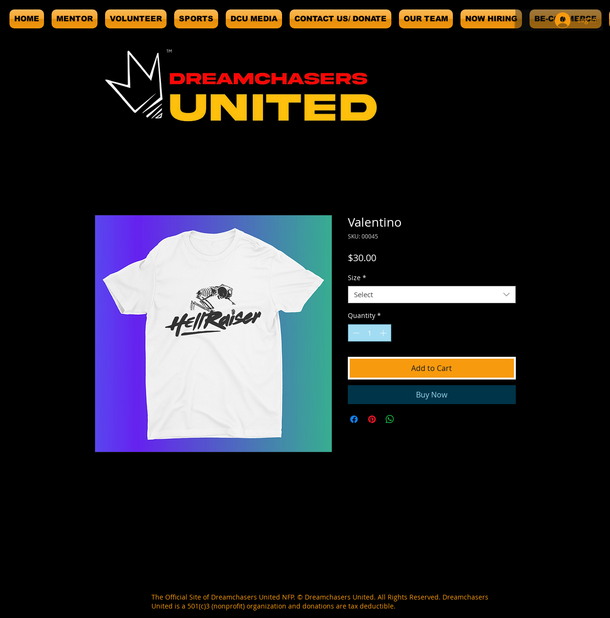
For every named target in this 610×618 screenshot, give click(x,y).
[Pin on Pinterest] (372, 419)
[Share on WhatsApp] (390, 419)
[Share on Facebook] (354, 419)
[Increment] (384, 333)
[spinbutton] (369, 333)
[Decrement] (355, 333)
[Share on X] (408, 419)
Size (357, 278)
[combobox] (432, 295)
